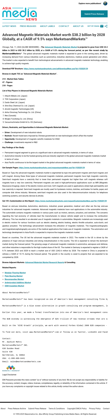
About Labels (47, 26)
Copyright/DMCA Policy (77, 408)
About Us (78, 26)
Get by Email (95, 26)
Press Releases (28, 26)
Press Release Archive (17, 408)
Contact (64, 26)
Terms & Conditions (57, 408)
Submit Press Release (37, 408)
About (3, 408)
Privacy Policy (95, 408)
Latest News (9, 26)
